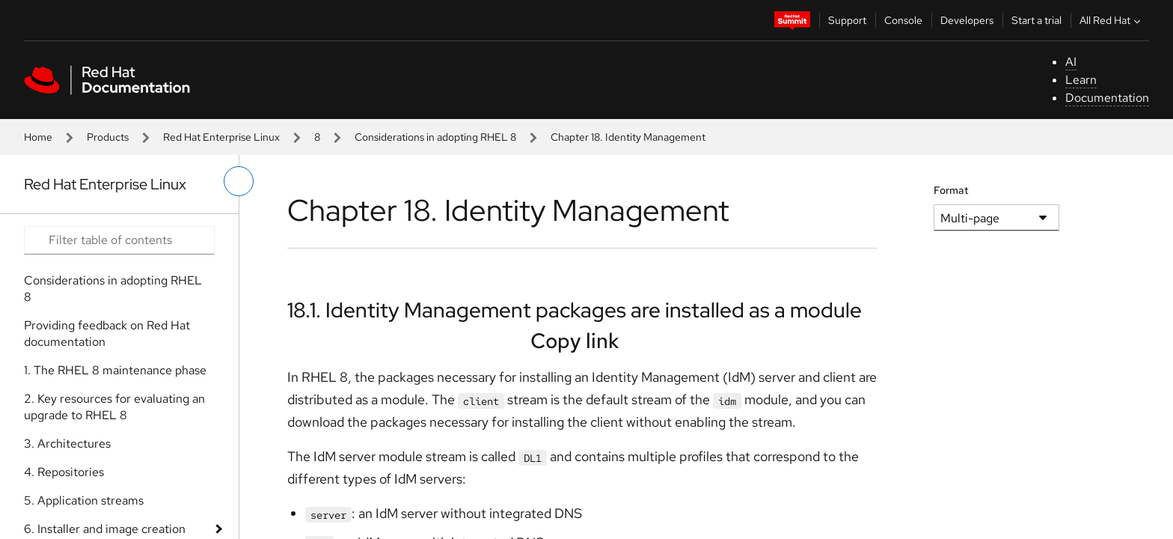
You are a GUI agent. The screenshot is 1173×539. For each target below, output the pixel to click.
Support (847, 20)
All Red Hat (1111, 20)
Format (951, 190)
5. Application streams (84, 500)
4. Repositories (64, 472)
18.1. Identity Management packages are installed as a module (574, 310)
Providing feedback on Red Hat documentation (107, 333)
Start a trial (1036, 20)
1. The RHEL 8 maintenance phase (115, 370)
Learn (1081, 80)
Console (903, 20)
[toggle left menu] (239, 181)
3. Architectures (67, 443)
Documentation (1107, 98)
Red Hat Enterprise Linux (221, 137)
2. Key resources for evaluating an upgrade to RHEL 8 (114, 407)
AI (1070, 62)
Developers (966, 20)
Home (38, 137)
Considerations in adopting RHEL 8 (435, 137)
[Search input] (119, 240)
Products (108, 137)
